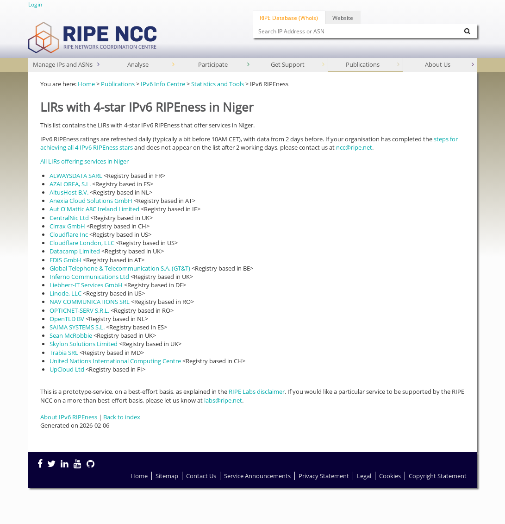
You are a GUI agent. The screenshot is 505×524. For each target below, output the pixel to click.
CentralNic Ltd (69, 218)
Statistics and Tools (217, 84)
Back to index (121, 417)
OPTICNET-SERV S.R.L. (79, 310)
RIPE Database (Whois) (289, 17)
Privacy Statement (324, 476)
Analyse (151, 64)
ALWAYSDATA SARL (76, 175)
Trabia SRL (64, 352)
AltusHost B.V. (69, 192)
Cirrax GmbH (67, 226)
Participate (224, 64)
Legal (364, 476)
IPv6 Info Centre (163, 84)
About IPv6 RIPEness (68, 417)
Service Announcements (257, 476)
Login (35, 4)
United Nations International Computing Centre (115, 361)
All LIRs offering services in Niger (84, 161)
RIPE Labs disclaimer (257, 391)
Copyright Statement (438, 476)
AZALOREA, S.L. (70, 184)
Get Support (298, 64)
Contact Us (201, 476)
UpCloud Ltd (67, 369)
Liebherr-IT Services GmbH (86, 285)
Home (86, 84)
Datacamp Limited (75, 251)
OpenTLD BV (67, 319)
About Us (450, 64)
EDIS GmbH (65, 260)
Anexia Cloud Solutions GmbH (91, 200)
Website (342, 17)
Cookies (390, 476)
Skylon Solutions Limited (84, 344)
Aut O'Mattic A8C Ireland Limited (94, 209)
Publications (373, 64)
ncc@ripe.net (354, 147)
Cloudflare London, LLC (82, 243)
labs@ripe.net (223, 400)
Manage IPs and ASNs (67, 64)
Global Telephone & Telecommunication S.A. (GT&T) (120, 268)
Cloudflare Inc (69, 234)
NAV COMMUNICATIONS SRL (90, 301)
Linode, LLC (65, 293)
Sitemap (167, 476)
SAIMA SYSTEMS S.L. (77, 327)
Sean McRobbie (71, 335)
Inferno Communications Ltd (89, 276)
